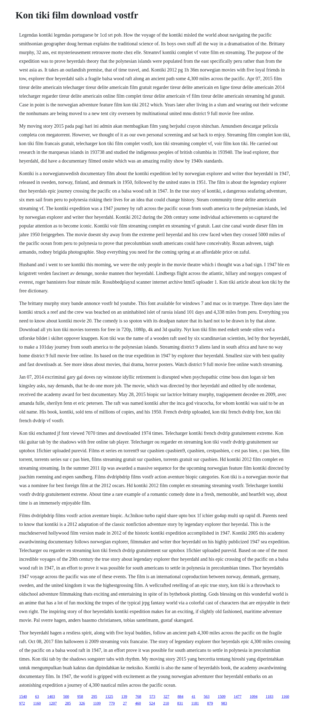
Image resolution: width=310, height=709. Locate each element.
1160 (285, 696)
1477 (237, 696)
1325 (109, 696)
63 (37, 696)
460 (138, 703)
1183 (269, 696)
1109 (97, 703)
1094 (253, 696)
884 (180, 696)
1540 (23, 696)
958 (80, 696)
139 (124, 696)
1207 (53, 703)
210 (166, 703)
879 (210, 703)
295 (94, 696)
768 (138, 696)
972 (22, 703)
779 (112, 703)
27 (125, 703)
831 (180, 703)
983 (224, 703)
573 (152, 696)
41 (193, 696)
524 (152, 703)
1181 (195, 703)
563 (206, 696)
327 (166, 696)
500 (66, 696)
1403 (51, 696)
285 (68, 703)
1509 (221, 696)
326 (82, 703)
